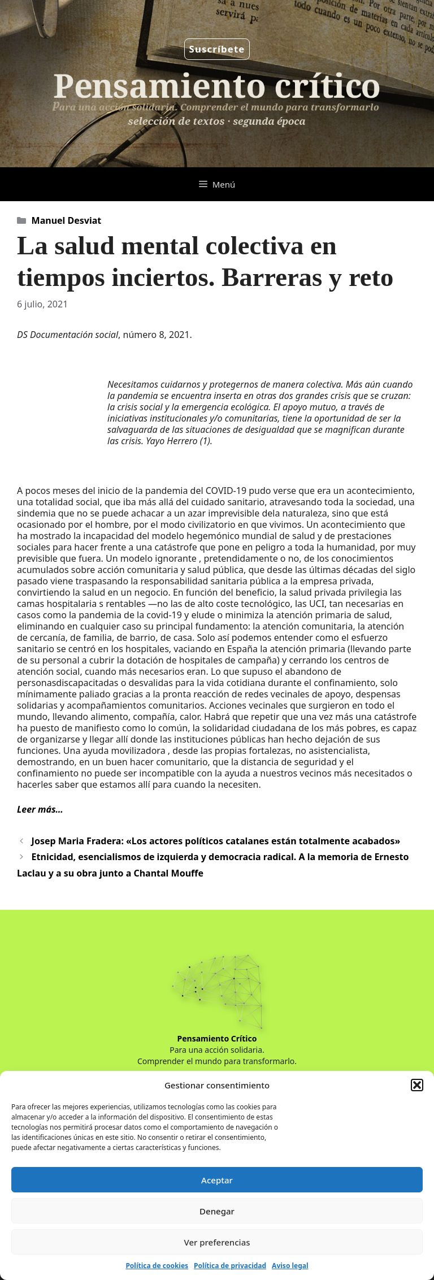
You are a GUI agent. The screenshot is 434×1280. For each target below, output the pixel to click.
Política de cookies (156, 1265)
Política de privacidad (230, 1265)
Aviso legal (290, 1265)
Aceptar (217, 1180)
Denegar (217, 1211)
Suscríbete (217, 48)
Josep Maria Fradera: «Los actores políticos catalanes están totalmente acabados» (216, 841)
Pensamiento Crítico (217, 1038)
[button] (417, 1085)
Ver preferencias (217, 1242)
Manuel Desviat (67, 220)
